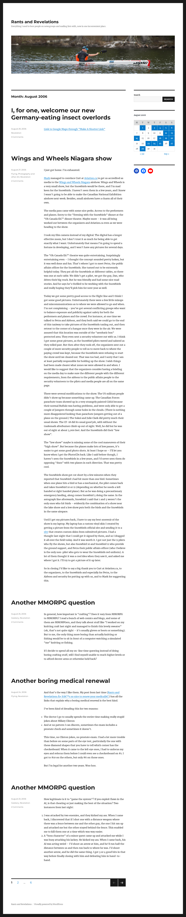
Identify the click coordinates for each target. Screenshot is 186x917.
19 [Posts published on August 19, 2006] (166, 138)
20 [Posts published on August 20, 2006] (172, 138)
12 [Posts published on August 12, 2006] (166, 133)
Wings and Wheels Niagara (74, 182)
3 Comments (17, 137)
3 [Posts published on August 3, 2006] (154, 128)
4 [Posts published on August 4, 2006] (160, 128)
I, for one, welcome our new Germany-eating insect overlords (60, 114)
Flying (14, 174)
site (46, 531)
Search (137, 95)
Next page (122, 886)
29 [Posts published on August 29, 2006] (142, 149)
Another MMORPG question (53, 602)
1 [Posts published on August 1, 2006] (142, 128)
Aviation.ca (91, 178)
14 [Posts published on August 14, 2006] (137, 138)
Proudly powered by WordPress (48, 904)
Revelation (16, 133)
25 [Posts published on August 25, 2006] (160, 143)
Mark (47, 178)
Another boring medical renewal (60, 680)
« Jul (142, 154)
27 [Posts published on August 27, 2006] (172, 143)
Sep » (166, 154)
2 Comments (17, 181)
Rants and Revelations (35, 21)
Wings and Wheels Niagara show (61, 158)
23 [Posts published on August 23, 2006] (148, 143)
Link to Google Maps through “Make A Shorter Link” (74, 129)
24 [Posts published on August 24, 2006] (154, 143)
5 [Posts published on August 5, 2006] (166, 128)
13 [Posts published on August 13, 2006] (172, 133)
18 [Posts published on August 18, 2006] (160, 138)
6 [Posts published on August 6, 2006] (171, 128)
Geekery (15, 618)
